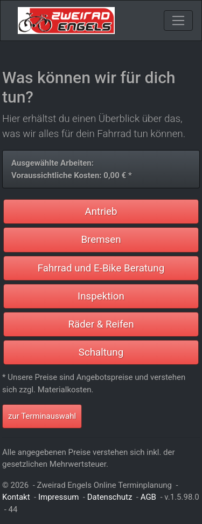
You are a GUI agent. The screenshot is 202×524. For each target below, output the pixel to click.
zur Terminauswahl (42, 416)
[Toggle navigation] (178, 20)
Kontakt (16, 497)
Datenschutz (110, 497)
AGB (148, 497)
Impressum (58, 497)
